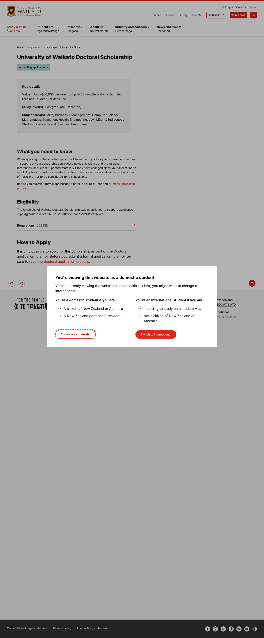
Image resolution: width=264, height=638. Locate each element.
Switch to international (156, 334)
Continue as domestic (75, 334)
